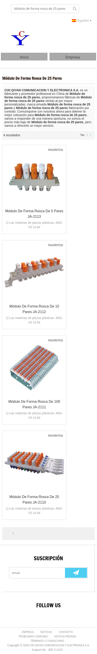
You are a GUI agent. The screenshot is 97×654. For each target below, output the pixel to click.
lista (87, 135)
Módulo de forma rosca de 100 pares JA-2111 (34, 404)
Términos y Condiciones (47, 641)
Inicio (24, 57)
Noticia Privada (65, 636)
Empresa (72, 57)
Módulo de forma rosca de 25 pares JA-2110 (34, 499)
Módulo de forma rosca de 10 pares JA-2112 (34, 309)
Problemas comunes (33, 636)
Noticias (46, 632)
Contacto (66, 632)
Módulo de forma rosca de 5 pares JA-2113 (34, 213)
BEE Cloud (56, 650)
